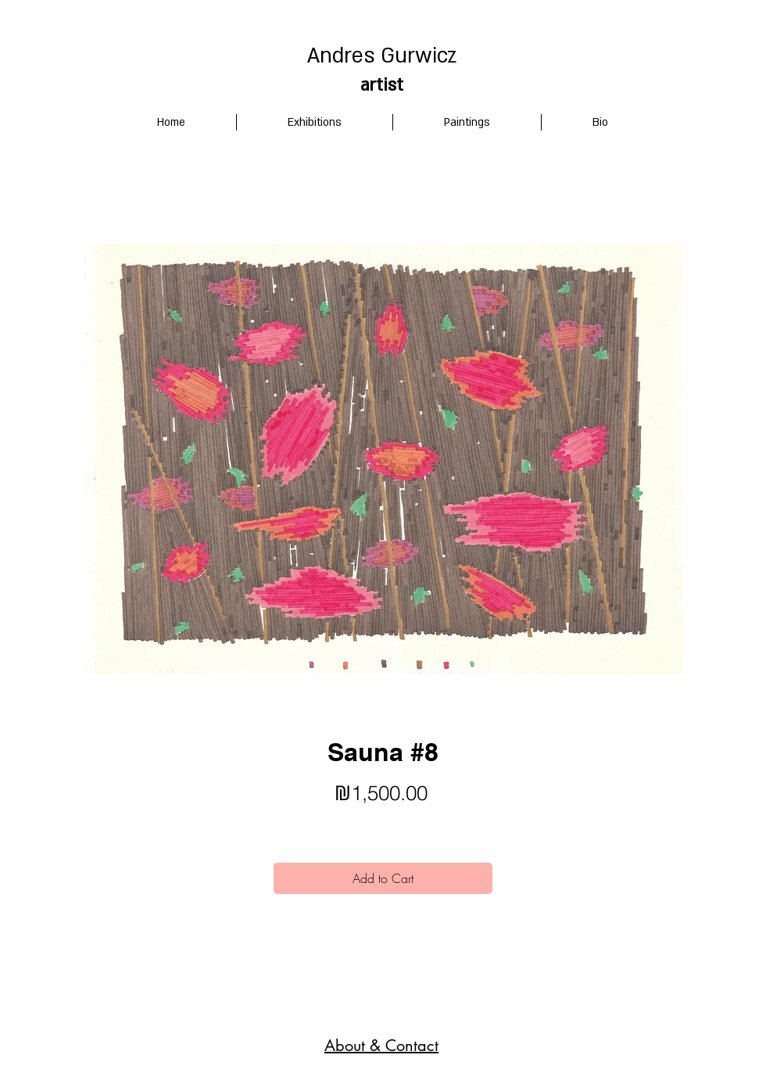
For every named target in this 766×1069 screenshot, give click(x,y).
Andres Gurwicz (381, 56)
